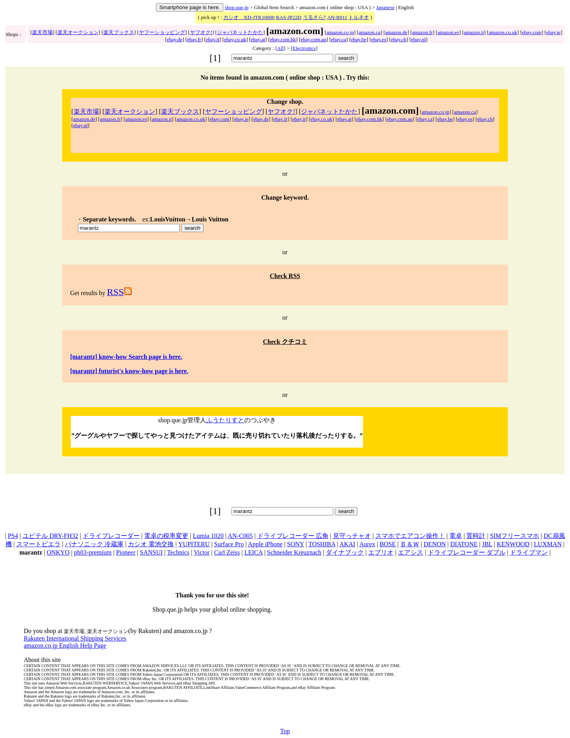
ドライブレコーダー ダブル (466, 552)
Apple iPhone (265, 544)
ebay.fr (194, 39)
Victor (202, 552)
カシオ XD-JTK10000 (249, 17)
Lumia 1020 (208, 535)
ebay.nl (418, 39)
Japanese (385, 7)
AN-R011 (337, 17)
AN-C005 (240, 535)
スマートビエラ (38, 544)
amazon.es (448, 32)
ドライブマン (529, 552)
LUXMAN (548, 544)
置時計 (475, 535)
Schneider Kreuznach (294, 552)
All (280, 48)
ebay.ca (338, 39)
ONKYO (58, 552)
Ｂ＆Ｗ (409, 544)
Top (285, 731)
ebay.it (212, 39)
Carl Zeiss (227, 552)
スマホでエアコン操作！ (410, 535)
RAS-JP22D (288, 17)
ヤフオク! (201, 32)
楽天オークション (78, 32)
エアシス (410, 552)
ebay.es (378, 39)
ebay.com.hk (283, 39)
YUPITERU (194, 544)
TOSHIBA (321, 544)
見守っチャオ (352, 535)
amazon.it (474, 32)
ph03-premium (93, 552)
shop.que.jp (237, 7)
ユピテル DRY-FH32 (50, 535)
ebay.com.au (313, 39)
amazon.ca (369, 32)
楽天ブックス (118, 32)
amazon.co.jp (340, 32)
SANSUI (151, 552)
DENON (435, 544)
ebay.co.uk (235, 39)
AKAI (347, 544)
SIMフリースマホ (514, 535)
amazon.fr (422, 32)
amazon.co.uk (502, 32)
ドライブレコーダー (111, 535)
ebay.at (258, 39)
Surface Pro (229, 544)
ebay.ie (553, 32)
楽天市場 (42, 32)
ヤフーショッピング (162, 32)
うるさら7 (314, 17)
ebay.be (359, 39)
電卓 (455, 535)
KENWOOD (513, 544)
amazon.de (396, 32)
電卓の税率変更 (166, 535)
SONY (295, 544)
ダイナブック (345, 552)
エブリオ (380, 552)
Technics (178, 552)
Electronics (304, 48)
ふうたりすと (225, 420)
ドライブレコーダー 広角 (293, 535)
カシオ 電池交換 (151, 544)
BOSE (388, 544)
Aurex (367, 544)
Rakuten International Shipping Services (75, 638)
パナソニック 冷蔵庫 (94, 544)
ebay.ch (398, 39)
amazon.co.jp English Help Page (65, 645)
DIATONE (463, 544)
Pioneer (125, 552)
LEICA (253, 552)
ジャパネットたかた (240, 32)
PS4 (13, 535)
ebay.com (532, 32)
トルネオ (358, 17)
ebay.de (174, 39)
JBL (487, 544)
